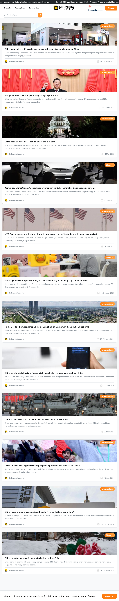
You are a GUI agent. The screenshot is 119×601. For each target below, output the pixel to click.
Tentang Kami (20, 8)
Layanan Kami (34, 8)
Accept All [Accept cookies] (109, 596)
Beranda (7, 8)
